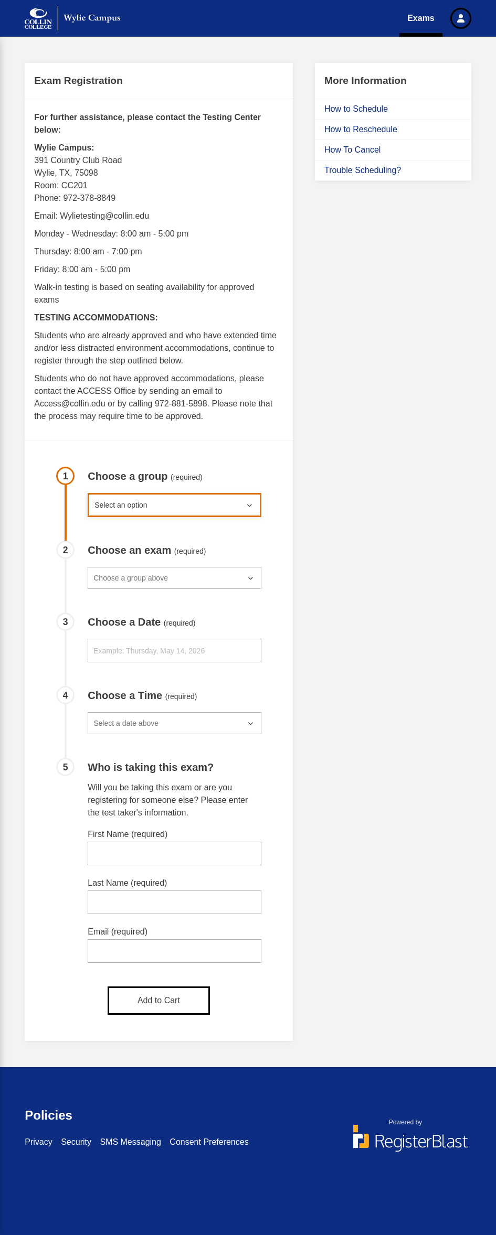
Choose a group (145, 476)
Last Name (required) (127, 882)
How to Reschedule (360, 129)
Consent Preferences (209, 1141)
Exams (421, 18)
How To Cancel (352, 149)
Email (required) (117, 931)
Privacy (38, 1141)
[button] (460, 18)
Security (76, 1141)
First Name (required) (127, 834)
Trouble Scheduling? (362, 170)
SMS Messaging (130, 1141)
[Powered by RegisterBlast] (405, 1143)
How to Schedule (356, 108)
